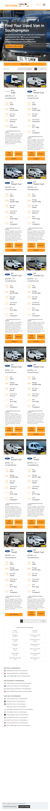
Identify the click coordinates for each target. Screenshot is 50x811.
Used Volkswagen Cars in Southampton (18, 676)
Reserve (18, 154)
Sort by (25, 69)
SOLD (6, 533)
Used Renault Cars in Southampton (17, 670)
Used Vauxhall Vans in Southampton (17, 723)
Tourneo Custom (40, 275)
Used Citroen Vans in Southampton (17, 698)
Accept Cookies (24, 806)
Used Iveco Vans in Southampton (16, 706)
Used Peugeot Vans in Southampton (17, 715)
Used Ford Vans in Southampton (16, 704)
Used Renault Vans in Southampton (17, 717)
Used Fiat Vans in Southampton (16, 701)
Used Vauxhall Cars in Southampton (17, 673)
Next (43, 621)
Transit (36, 459)
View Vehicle (9, 154)
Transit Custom (40, 92)
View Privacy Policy (10, 806)
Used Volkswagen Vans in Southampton (18, 725)
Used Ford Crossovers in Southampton (18, 686)
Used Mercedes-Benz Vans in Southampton (20, 709)
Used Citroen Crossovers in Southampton (19, 683)
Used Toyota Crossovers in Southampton (19, 688)
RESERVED (30, 533)
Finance (13, 158)
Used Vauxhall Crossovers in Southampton (19, 691)
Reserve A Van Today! (14, 46)
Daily (13, 92)
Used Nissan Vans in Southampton (17, 712)
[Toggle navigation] (44, 4)
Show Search (25, 64)
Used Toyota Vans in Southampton (17, 720)
